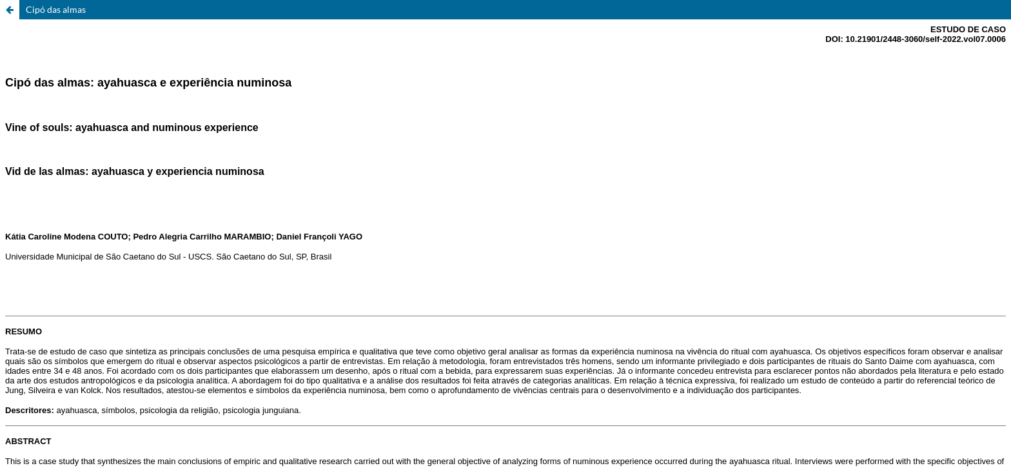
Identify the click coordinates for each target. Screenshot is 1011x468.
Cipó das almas (56, 9)
